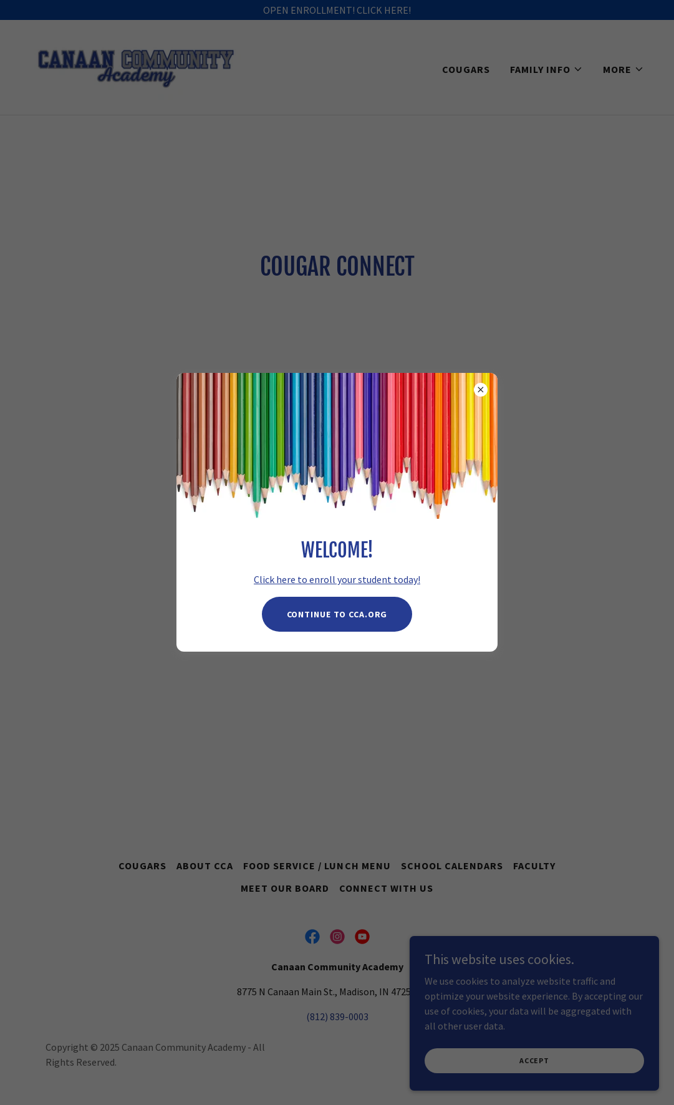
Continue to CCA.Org (337, 614)
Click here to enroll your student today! (337, 579)
